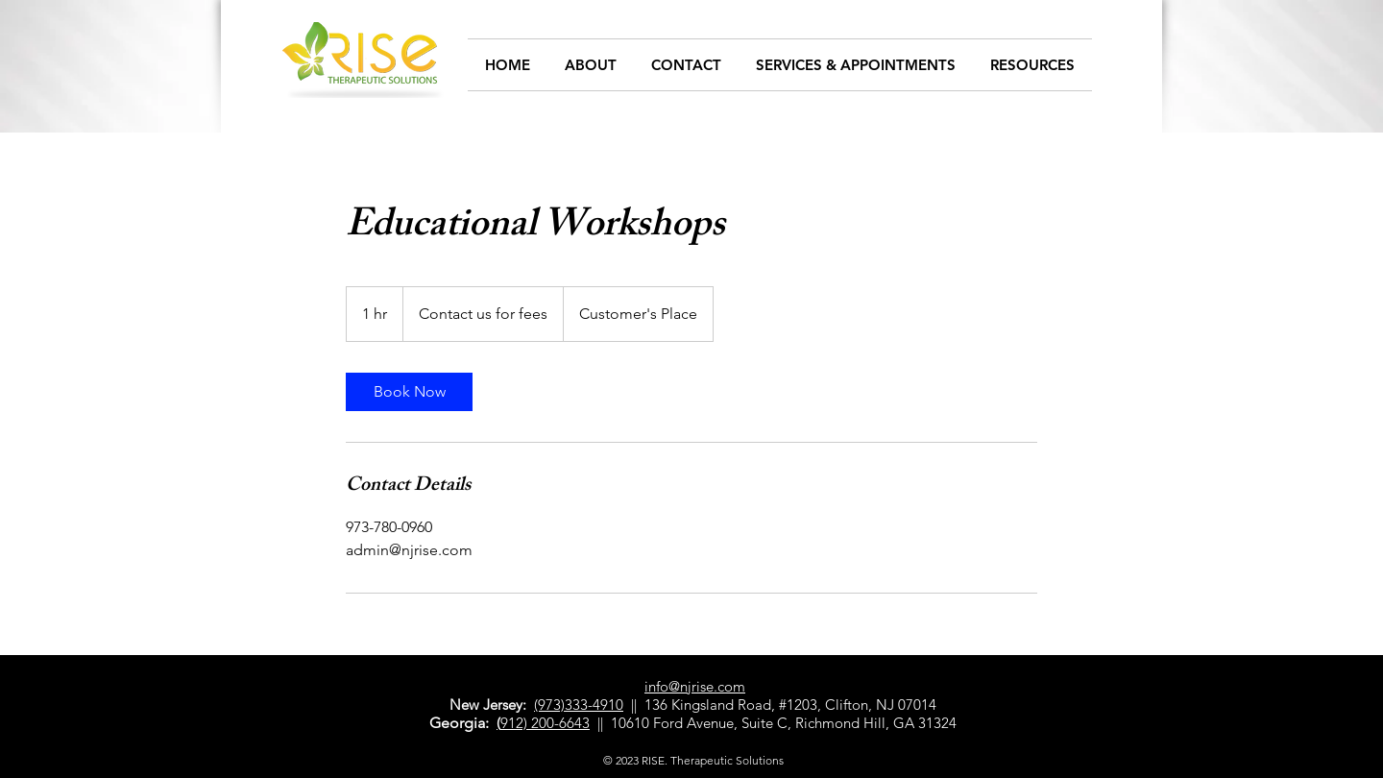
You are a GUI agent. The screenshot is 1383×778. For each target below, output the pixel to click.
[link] (409, 392)
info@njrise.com (694, 686)
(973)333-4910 (578, 704)
